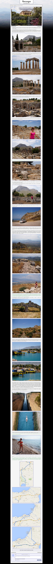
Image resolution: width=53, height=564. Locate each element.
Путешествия (15, 5)
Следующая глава (39, 26)
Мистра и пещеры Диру (30, 22)
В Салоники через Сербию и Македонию (32, 18)
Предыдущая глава (13, 26)
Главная (12, 5)
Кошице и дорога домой (30, 24)
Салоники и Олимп (30, 19)
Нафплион (29, 20)
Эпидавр (29, 21)
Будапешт (29, 17)
